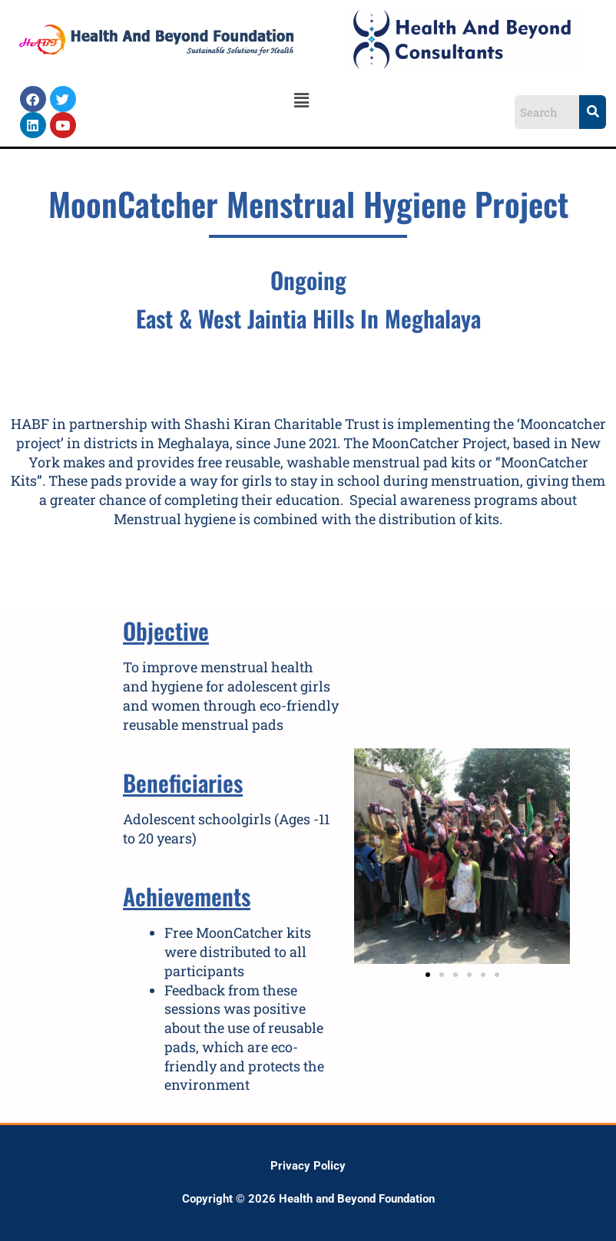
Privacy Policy (308, 1166)
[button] (301, 100)
